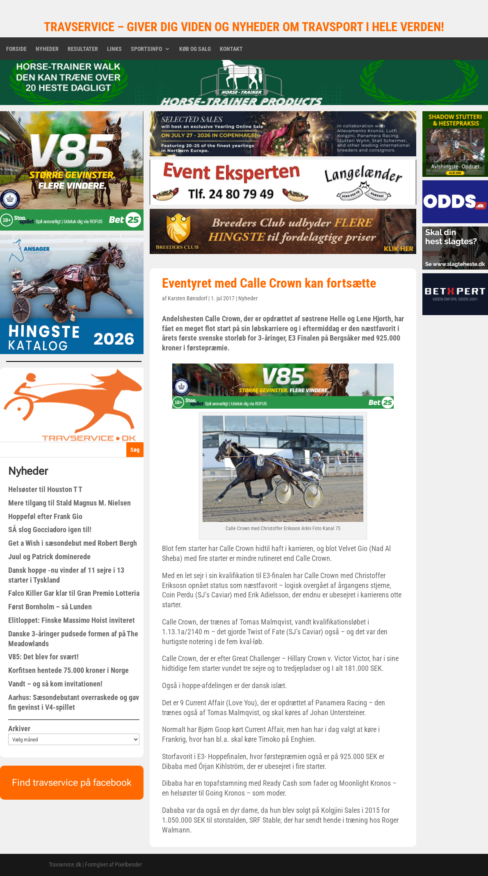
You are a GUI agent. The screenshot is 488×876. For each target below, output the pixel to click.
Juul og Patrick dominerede (49, 556)
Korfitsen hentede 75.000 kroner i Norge (68, 670)
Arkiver (19, 728)
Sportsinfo (146, 49)
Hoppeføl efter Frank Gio (45, 516)
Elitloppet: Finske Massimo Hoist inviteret (71, 620)
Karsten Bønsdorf (187, 298)
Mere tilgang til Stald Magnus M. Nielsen (69, 503)
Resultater (83, 49)
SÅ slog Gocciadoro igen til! (49, 529)
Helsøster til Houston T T (45, 489)
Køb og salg (195, 49)
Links (114, 49)
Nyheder (47, 49)
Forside (16, 49)
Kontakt (231, 49)
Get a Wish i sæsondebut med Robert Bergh (72, 543)
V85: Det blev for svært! (43, 656)
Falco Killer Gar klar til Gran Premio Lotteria (73, 593)
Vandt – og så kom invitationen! (55, 683)
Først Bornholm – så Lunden (50, 606)
